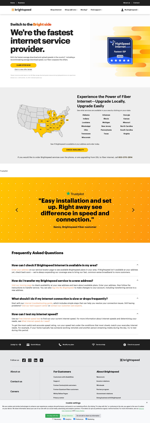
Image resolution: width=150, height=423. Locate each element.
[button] (56, 10)
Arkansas (106, 115)
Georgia (126, 115)
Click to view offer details (23, 69)
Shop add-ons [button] (70, 10)
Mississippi (85, 126)
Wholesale (100, 385)
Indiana (86, 119)
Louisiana (86, 122)
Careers (14, 391)
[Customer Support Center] (98, 344)
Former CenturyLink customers (64, 385)
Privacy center (58, 397)
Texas (106, 134)
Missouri (126, 122)
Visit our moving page (22, 285)
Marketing (90, 419)
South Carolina (126, 130)
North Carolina (126, 126)
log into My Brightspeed (63, 288)
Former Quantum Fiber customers (65, 389)
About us (15, 372)
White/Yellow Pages (60, 393)
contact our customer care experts (66, 306)
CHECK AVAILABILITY (75, 150)
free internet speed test (29, 319)
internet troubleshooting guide (38, 303)
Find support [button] (96, 10)
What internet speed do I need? (36, 321)
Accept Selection (67, 416)
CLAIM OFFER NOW (23, 65)
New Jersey (106, 126)
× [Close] (147, 402)
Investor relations (103, 381)
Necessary (56, 419)
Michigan (106, 122)
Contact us (16, 381)
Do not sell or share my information (88, 416)
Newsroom (101, 377)
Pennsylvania (106, 130)
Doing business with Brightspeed (109, 397)
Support (56, 381)
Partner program (103, 389)
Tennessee (86, 134)
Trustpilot (4, 171)
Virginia (126, 134)
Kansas (126, 119)
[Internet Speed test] (131, 344)
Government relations (105, 393)
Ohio (86, 130)
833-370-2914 (125, 157)
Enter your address (20, 270)
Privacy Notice (79, 411)
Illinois (106, 119)
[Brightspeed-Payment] (33, 344)
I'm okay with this (52, 416)
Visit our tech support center (35, 306)
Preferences (78, 419)
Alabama (85, 115)
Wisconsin (86, 137)
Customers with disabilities (63, 377)
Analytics (67, 419)
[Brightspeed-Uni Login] (66, 344)
